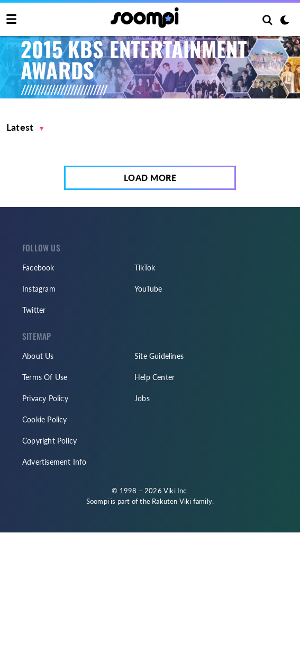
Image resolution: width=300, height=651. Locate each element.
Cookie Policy (44, 419)
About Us (38, 355)
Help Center (154, 377)
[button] (25, 127)
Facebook (38, 267)
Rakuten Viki (171, 501)
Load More (150, 178)
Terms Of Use (44, 377)
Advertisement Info (54, 461)
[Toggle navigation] (11, 19)
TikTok (144, 267)
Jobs (142, 398)
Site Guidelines (159, 355)
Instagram (39, 288)
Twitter (34, 309)
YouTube (148, 288)
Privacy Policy (45, 398)
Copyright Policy (49, 440)
